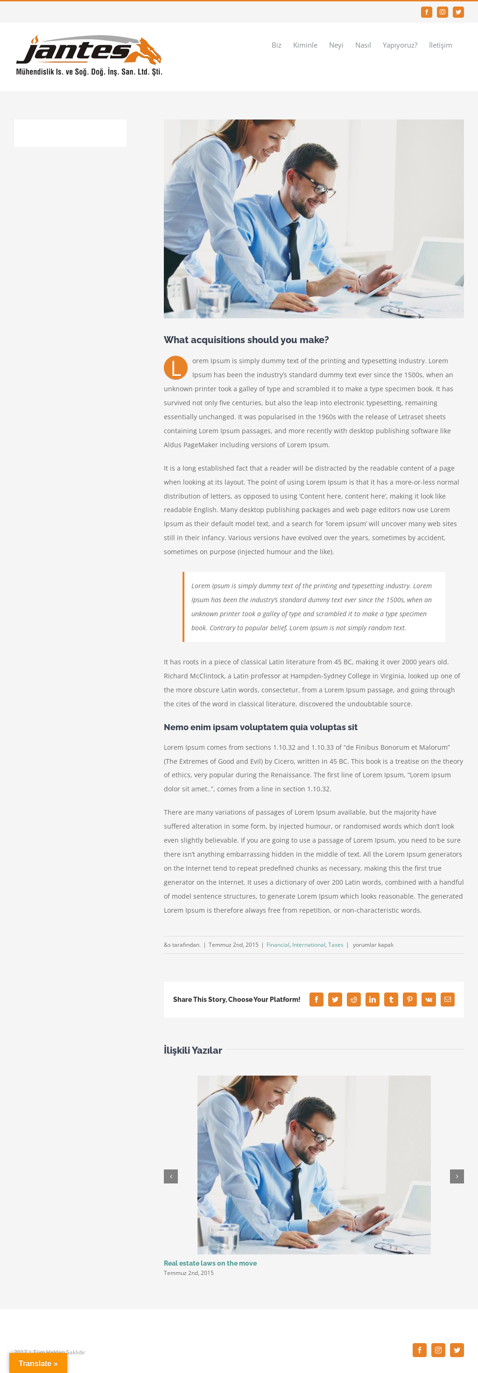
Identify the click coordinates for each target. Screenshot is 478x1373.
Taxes (336, 945)
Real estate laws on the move (210, 1263)
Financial (278, 945)
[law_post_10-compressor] (314, 219)
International (308, 945)
